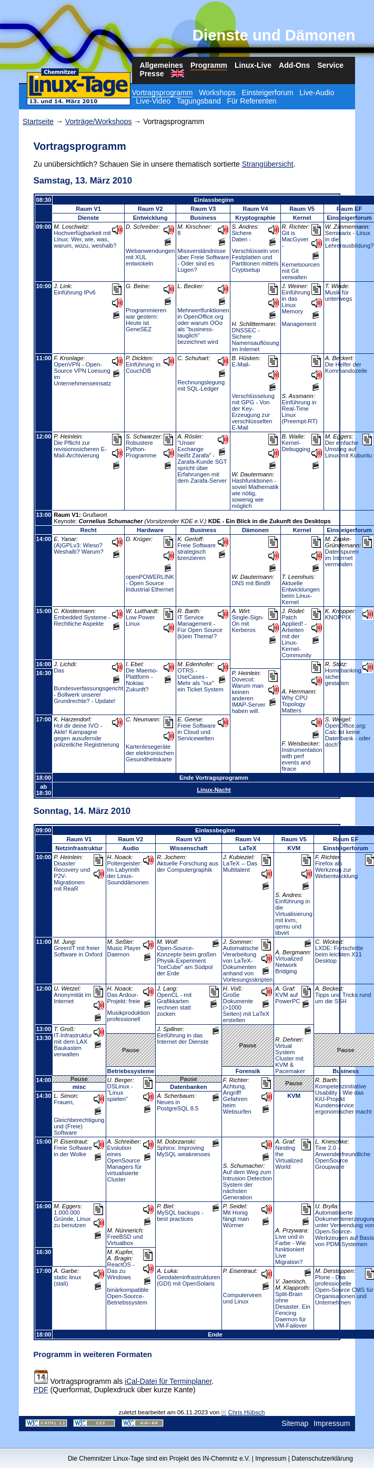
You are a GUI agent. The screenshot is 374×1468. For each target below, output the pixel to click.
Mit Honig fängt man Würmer (236, 1218)
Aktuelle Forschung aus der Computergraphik (187, 866)
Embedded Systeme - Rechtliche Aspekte (82, 620)
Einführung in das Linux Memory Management (299, 308)
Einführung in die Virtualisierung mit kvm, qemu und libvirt (293, 917)
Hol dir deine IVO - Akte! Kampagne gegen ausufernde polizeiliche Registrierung (86, 735)
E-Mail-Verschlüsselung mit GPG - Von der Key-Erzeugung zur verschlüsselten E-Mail (252, 396)
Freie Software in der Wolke (73, 1151)
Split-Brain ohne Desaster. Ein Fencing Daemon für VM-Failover (292, 1310)
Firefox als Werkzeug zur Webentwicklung (336, 869)
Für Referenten (251, 101)
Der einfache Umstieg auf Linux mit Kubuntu (348, 449)
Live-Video (153, 101)
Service (330, 65)
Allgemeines (161, 65)
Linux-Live (253, 65)
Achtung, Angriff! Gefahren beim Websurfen (237, 1099)
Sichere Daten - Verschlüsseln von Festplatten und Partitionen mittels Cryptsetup (255, 251)
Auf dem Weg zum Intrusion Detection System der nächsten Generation (247, 1184)
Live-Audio (316, 92)
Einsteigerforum (268, 92)
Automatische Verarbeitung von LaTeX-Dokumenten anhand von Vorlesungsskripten (248, 964)
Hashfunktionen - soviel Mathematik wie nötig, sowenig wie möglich (255, 493)
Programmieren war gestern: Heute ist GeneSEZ (146, 319)
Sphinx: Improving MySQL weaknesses (183, 1151)
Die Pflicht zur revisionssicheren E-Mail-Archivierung (80, 449)
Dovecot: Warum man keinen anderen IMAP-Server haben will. (248, 695)
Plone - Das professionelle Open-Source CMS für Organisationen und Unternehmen (344, 1290)
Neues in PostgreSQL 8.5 (177, 1105)
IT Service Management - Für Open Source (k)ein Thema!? (200, 626)
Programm (208, 65)
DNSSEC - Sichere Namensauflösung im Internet (255, 339)
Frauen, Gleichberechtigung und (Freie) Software (79, 1117)
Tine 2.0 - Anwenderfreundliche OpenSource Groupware (342, 1157)
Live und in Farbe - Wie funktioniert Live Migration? (290, 1249)
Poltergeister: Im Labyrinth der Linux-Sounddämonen (128, 872)
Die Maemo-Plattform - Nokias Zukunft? (142, 679)
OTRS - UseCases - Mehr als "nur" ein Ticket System (200, 679)
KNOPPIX (338, 617)
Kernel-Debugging (296, 446)
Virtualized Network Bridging (288, 964)
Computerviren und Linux (242, 1298)
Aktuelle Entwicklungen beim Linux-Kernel (301, 592)
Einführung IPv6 (75, 292)
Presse (152, 73)
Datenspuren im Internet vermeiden (342, 557)
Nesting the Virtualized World (288, 1157)
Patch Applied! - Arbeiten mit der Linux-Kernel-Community (297, 636)
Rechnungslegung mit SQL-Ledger (201, 385)
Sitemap (294, 1423)
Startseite (38, 121)
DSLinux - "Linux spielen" (120, 1092)
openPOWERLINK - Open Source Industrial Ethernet (150, 583)
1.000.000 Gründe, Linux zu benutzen (72, 1218)
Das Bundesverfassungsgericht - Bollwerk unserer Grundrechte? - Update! (88, 685)
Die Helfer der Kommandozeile (346, 367)
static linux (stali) (67, 1280)
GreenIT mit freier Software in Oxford (78, 951)
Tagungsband (199, 101)
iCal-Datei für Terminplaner (168, 1381)
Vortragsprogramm (162, 92)
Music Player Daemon (124, 951)
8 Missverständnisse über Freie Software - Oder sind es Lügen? (203, 251)
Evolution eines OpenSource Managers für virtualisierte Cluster (124, 1163)
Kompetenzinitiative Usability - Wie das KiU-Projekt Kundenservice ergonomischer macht (343, 1099)
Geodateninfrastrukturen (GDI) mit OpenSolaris (188, 1280)
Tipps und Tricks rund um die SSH (343, 998)
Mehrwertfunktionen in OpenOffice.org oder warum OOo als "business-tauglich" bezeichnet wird (203, 326)
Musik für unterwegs (338, 295)
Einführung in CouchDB (143, 367)
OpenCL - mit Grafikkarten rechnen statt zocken (174, 1004)
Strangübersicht (268, 164)
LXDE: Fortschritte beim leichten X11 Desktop (339, 954)
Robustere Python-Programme (141, 449)
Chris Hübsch (246, 1412)
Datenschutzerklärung (322, 1458)
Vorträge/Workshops (98, 121)
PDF (41, 1389)
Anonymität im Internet (72, 998)
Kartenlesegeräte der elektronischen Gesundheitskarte (150, 752)
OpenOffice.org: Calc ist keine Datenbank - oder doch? (347, 735)
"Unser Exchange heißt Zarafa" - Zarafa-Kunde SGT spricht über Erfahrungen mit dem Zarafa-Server (202, 462)
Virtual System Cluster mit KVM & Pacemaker (290, 1058)
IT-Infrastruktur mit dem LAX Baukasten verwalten (73, 1044)
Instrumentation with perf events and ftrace (302, 759)
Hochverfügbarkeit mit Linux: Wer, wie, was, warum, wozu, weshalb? (85, 239)
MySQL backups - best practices (180, 1215)
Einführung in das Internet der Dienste (182, 1038)
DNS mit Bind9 (250, 583)
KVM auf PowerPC (287, 998)
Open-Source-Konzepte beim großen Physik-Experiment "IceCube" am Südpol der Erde (186, 960)
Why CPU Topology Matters (295, 704)
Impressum (332, 1423)
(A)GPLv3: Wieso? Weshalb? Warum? (79, 548)
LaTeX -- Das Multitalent (240, 866)
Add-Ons (294, 65)
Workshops (217, 92)
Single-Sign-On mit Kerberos (247, 623)
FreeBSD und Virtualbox (125, 1239)
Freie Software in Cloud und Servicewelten (196, 731)
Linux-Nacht (214, 790)
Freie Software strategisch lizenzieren (196, 551)
